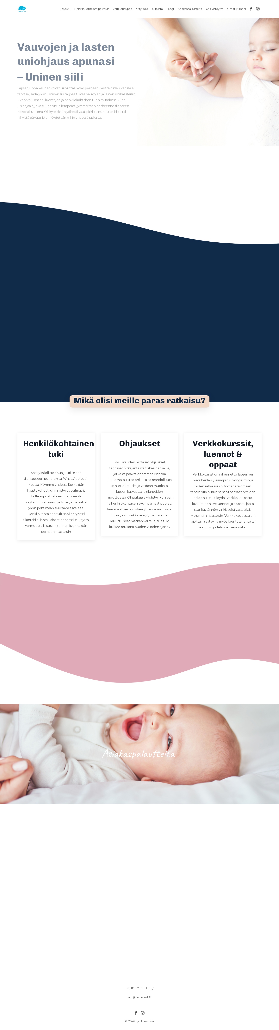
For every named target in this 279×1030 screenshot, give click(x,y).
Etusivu (66, 9)
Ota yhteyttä (214, 9)
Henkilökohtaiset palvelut (92, 9)
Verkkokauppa (122, 9)
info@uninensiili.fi (139, 997)
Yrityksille (142, 9)
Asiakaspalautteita (190, 9)
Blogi (170, 9)
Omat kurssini (236, 9)
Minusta (157, 9)
